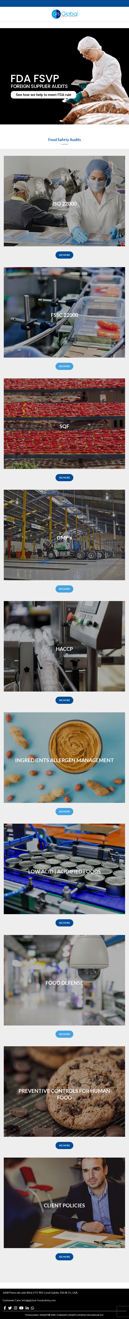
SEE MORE (64, 255)
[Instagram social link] (15, 1308)
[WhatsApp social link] (32, 1308)
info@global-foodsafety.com (39, 1300)
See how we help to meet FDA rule (43, 95)
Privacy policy (32, 1315)
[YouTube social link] (21, 1308)
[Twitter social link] (10, 1308)
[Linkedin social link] (27, 1308)
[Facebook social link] (5, 1308)
